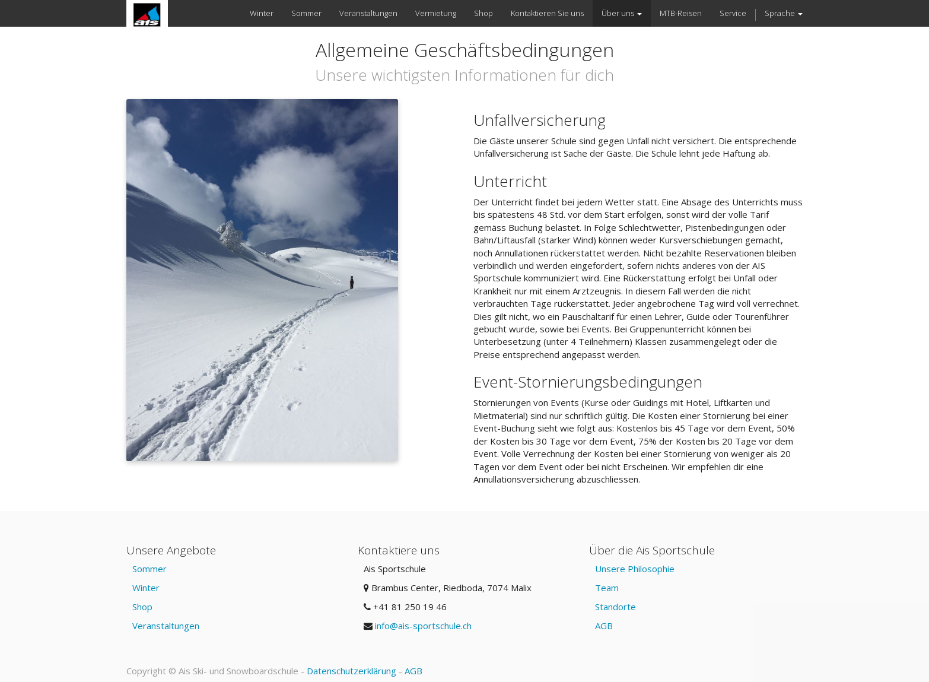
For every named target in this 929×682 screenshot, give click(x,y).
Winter (146, 588)
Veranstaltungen (165, 626)
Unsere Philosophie (635, 569)
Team (607, 588)
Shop (142, 607)
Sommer (149, 569)
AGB (604, 626)
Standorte (615, 607)
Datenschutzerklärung (351, 671)
